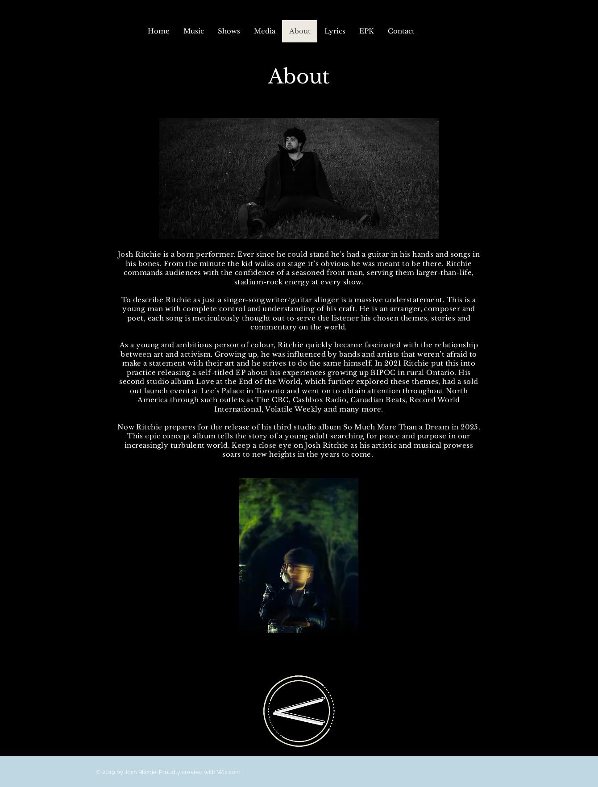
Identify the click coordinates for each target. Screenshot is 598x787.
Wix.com (229, 772)
